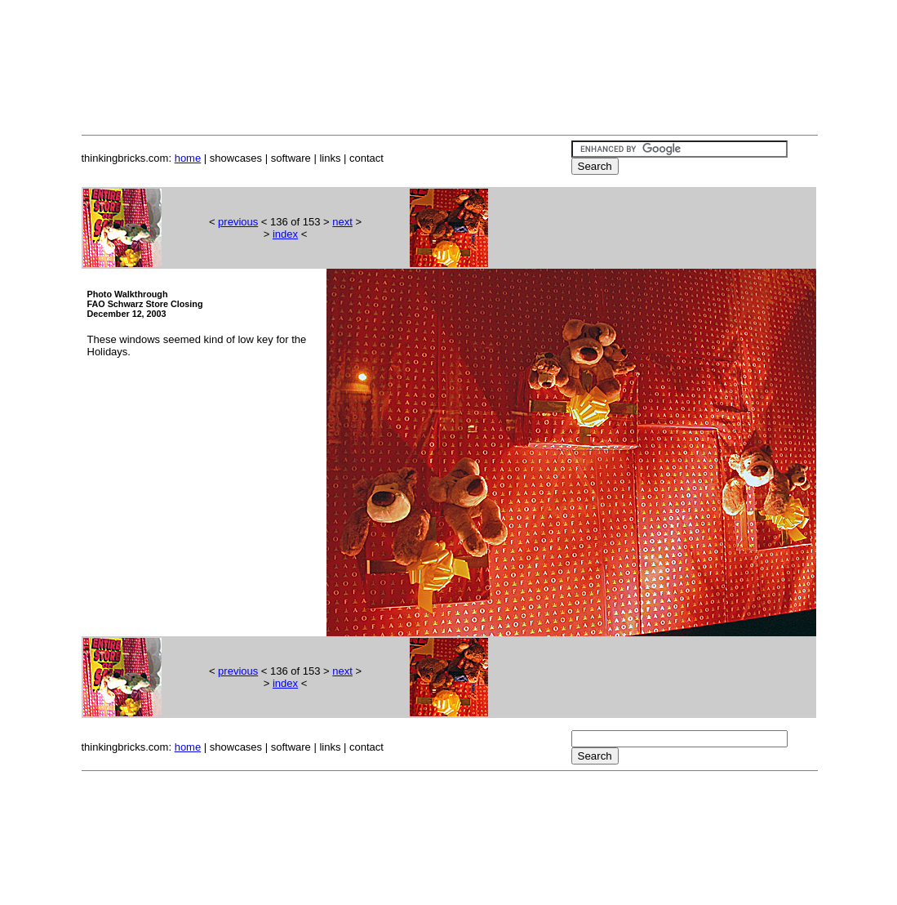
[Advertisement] (449, 47)
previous (238, 222)
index (285, 234)
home (188, 158)
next (342, 222)
